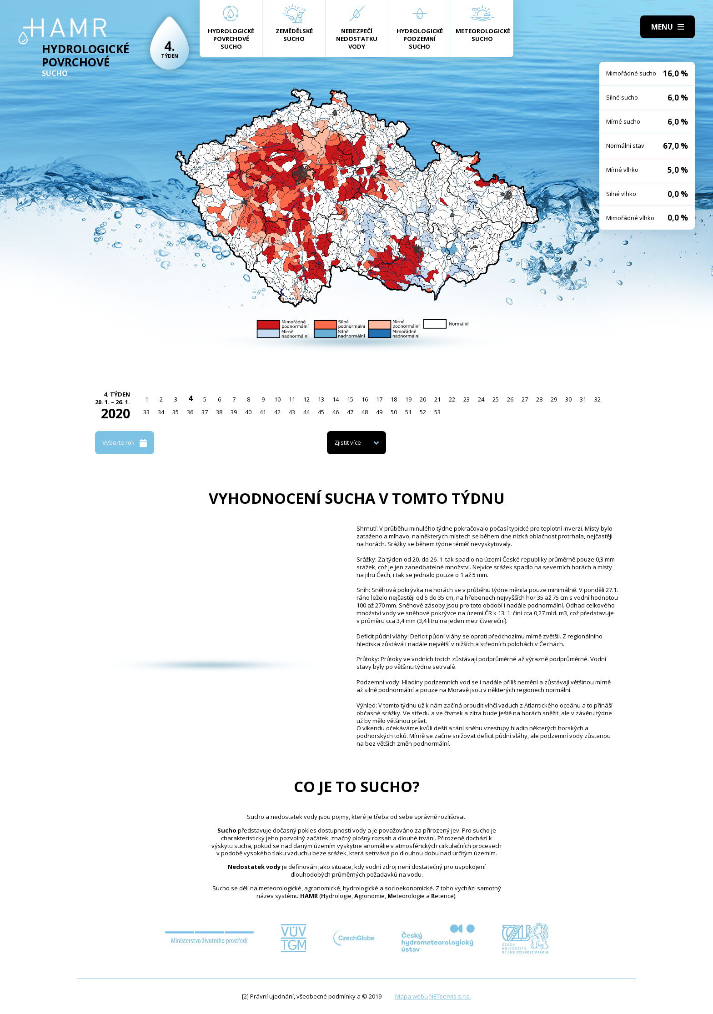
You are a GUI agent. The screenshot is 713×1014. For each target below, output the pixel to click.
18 (394, 399)
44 (306, 412)
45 (321, 412)
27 (525, 399)
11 (292, 399)
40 (248, 412)
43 (292, 412)
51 (408, 412)
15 (350, 399)
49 (379, 412)
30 (568, 399)
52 (423, 412)
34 (161, 412)
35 (175, 412)
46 (335, 412)
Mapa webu (411, 996)
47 (350, 412)
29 (554, 399)
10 (277, 399)
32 (597, 399)
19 (408, 399)
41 (263, 412)
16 (365, 399)
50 (394, 412)
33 (146, 412)
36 (190, 412)
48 (365, 412)
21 (437, 399)
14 (335, 399)
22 (452, 399)
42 (277, 412)
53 (437, 412)
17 (379, 399)
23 (466, 399)
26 (510, 399)
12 (306, 399)
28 (539, 399)
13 (321, 399)
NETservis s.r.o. (450, 996)
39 (234, 412)
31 (583, 399)
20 (423, 399)
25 (495, 399)
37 (204, 412)
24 (481, 399)
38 (219, 412)
